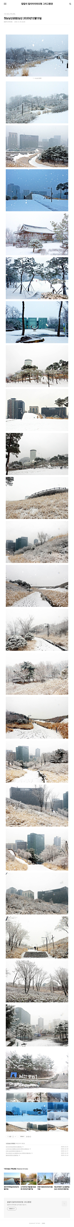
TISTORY (37, 1223)
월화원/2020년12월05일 (12, 1155)
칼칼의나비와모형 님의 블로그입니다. (17, 1205)
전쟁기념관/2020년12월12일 (13, 1151)
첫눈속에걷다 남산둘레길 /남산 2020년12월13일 (18, 1153)
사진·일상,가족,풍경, (10, 1143)
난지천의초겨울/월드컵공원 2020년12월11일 (17, 1149)
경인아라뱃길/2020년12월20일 (14, 1146)
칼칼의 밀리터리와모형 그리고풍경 (37, 4)
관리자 (43, 1223)
